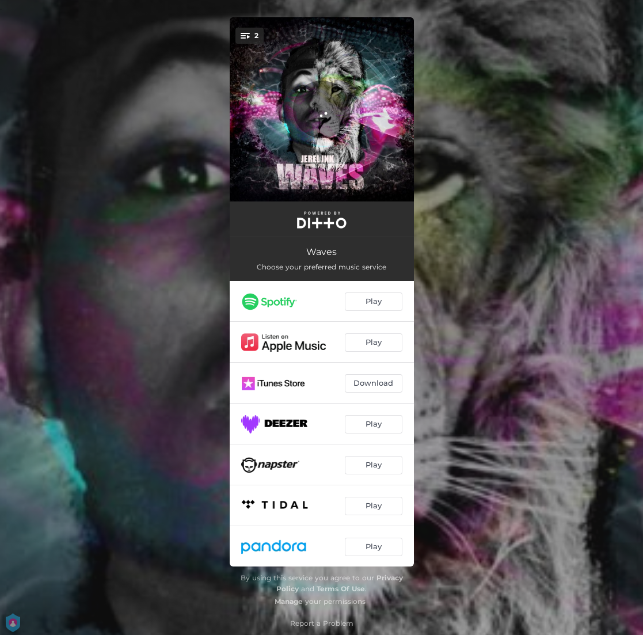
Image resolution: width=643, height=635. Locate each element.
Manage (289, 601)
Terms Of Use (341, 588)
